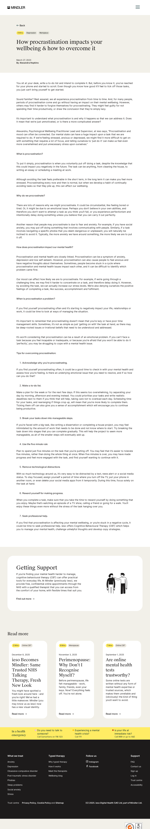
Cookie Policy (44, 803)
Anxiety (11, 762)
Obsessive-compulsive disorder (22, 771)
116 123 (59, 736)
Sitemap (60, 803)
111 (80, 736)
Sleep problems (14, 785)
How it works (54, 766)
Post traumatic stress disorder (21, 775)
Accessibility (137, 785)
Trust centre (136, 780)
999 (120, 736)
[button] (138, 7)
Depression (12, 766)
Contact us (136, 766)
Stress (10, 794)
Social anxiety (14, 789)
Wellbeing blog (55, 775)
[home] (16, 7)
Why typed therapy (57, 762)
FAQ (133, 762)
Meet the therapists (57, 771)
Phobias (11, 780)
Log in (134, 775)
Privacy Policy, (29, 803)
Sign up (134, 771)
